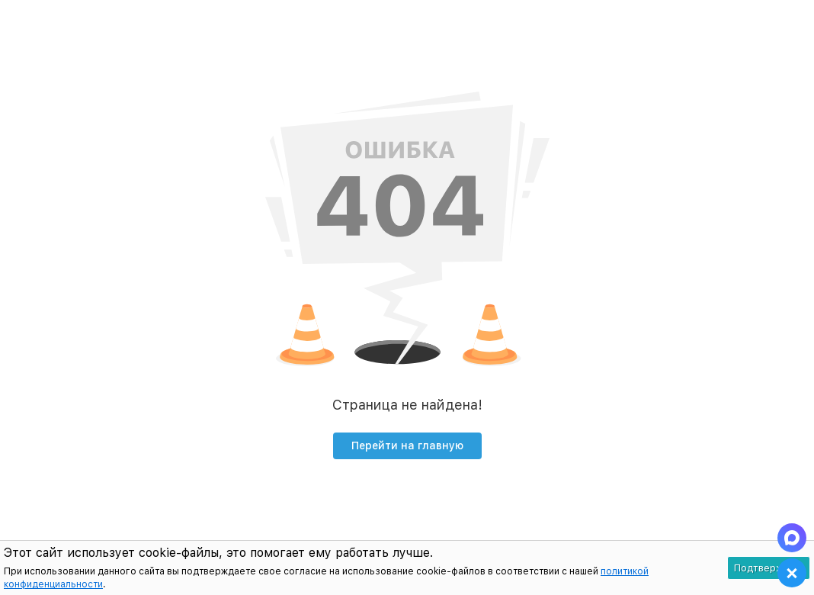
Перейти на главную (407, 445)
